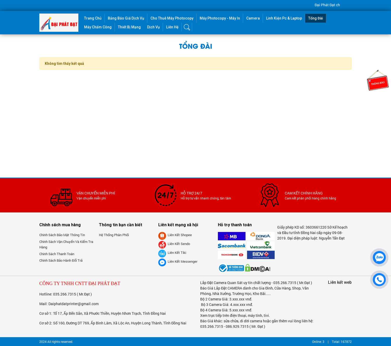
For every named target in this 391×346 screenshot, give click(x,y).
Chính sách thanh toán (56, 253)
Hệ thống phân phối (114, 234)
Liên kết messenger (177, 261)
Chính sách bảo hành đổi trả (61, 260)
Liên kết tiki (172, 252)
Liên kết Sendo (174, 243)
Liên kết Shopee (175, 234)
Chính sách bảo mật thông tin (62, 234)
